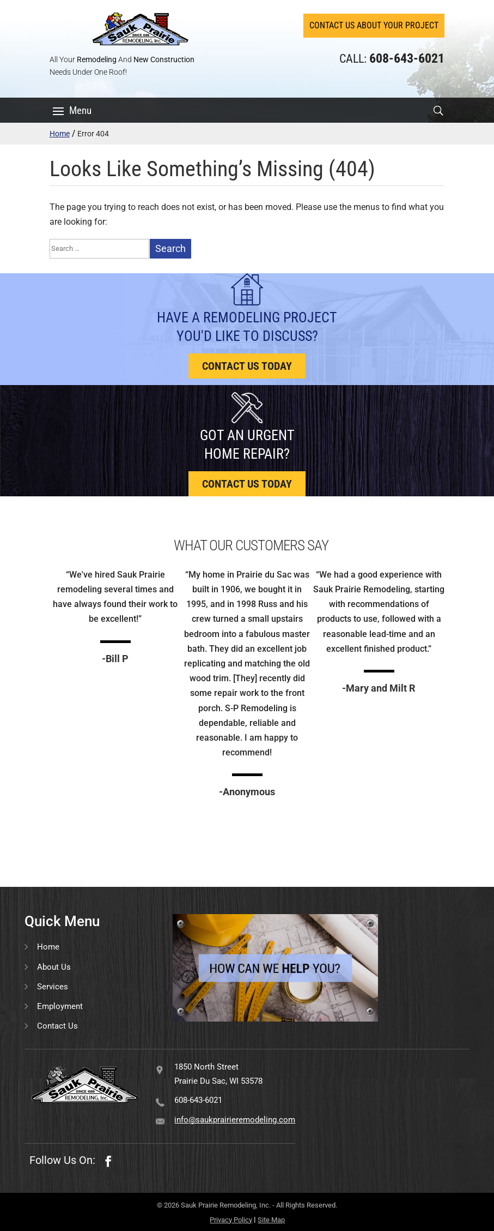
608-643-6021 (198, 1100)
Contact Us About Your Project (373, 25)
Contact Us (57, 1026)
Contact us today (247, 366)
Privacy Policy (231, 1220)
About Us (54, 967)
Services (52, 987)
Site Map (271, 1220)
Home (60, 133)
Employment (60, 1006)
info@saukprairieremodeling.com (234, 1120)
